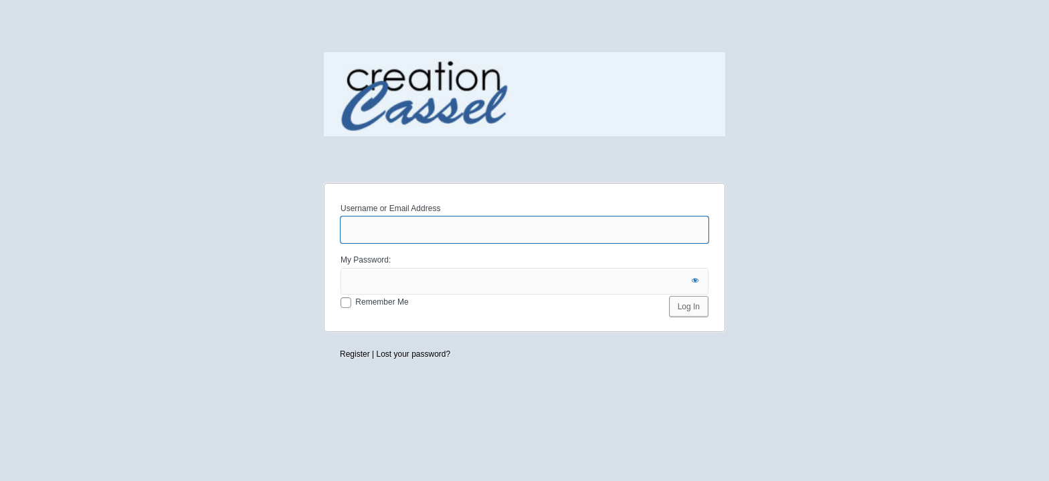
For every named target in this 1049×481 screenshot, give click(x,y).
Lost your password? (413, 354)
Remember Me (381, 302)
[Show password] (695, 281)
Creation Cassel (524, 109)
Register (355, 354)
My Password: (366, 260)
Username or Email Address (390, 208)
